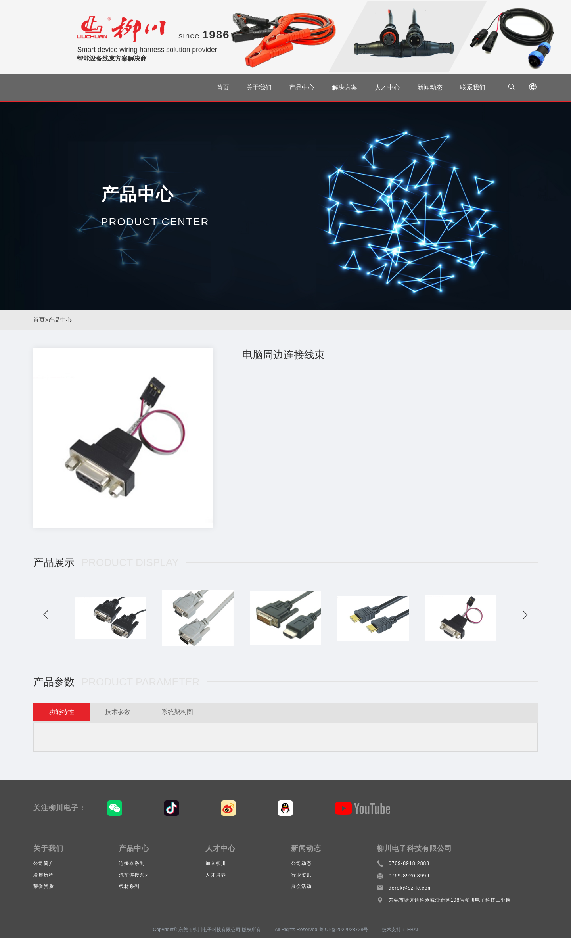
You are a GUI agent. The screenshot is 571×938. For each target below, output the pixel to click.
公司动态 (301, 863)
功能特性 (65, 713)
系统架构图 (195, 713)
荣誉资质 (43, 886)
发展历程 (43, 875)
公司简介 (43, 863)
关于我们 (255, 87)
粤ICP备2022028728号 (343, 929)
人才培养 (215, 875)
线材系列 (129, 886)
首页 (219, 87)
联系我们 (469, 87)
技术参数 (128, 713)
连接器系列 (132, 863)
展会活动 (301, 886)
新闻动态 (426, 87)
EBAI (412, 929)
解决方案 (341, 87)
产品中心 (298, 87)
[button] (47, 615)
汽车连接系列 (134, 875)
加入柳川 (215, 863)
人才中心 (384, 87)
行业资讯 (301, 875)
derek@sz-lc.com (410, 888)
